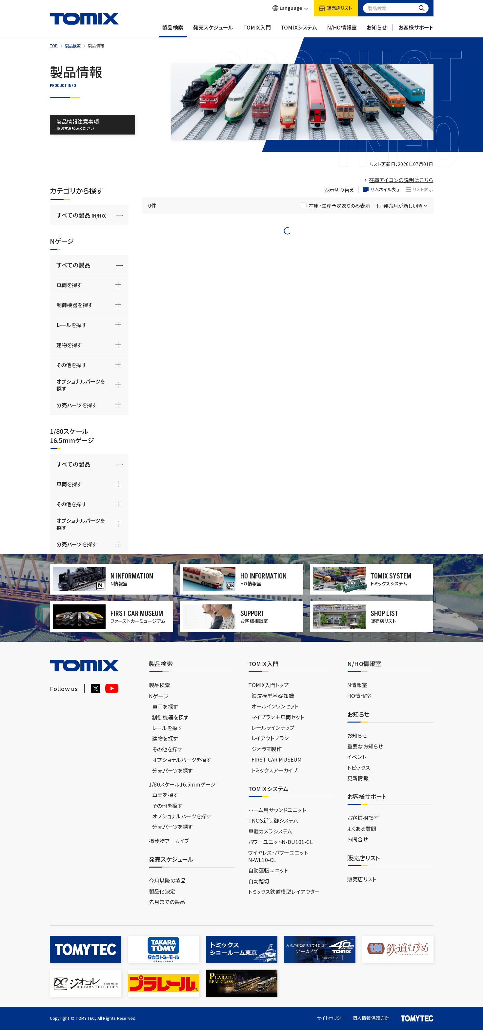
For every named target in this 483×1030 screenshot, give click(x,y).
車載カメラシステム (270, 831)
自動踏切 (259, 881)
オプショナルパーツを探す (80, 384)
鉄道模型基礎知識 (273, 696)
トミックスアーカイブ (275, 770)
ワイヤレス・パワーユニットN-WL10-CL (278, 856)
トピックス (358, 767)
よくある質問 (361, 828)
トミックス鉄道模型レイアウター (284, 891)
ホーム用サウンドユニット (277, 810)
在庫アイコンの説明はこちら (401, 180)
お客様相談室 (363, 818)
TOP (54, 45)
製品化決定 (162, 891)
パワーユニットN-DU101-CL (280, 842)
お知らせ (377, 30)
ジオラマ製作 (267, 749)
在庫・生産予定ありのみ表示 (335, 205)
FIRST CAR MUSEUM (277, 759)
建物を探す (69, 345)
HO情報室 (359, 696)
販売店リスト (361, 879)
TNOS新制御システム (273, 820)
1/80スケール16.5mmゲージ (182, 784)
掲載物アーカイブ (169, 841)
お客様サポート (415, 30)
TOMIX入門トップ (268, 685)
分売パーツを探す (76, 405)
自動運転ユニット (268, 870)
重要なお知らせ (365, 746)
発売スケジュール (213, 30)
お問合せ (357, 839)
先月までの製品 (167, 902)
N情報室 (357, 685)
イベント (356, 757)
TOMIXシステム (299, 30)
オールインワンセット (275, 706)
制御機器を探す (74, 305)
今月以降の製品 (167, 880)
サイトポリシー (331, 1018)
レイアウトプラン (270, 738)
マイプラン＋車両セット (278, 717)
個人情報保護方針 (371, 1018)
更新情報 (358, 778)
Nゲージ (159, 696)
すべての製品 (82, 215)
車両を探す (69, 285)
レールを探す (71, 325)
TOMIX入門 (257, 30)
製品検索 (172, 30)
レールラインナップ (273, 727)
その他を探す (71, 365)
